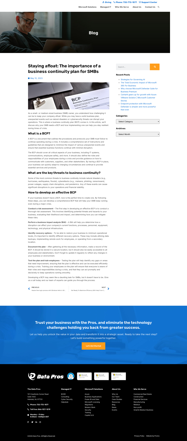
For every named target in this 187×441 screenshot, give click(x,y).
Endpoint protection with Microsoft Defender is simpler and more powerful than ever (138, 106)
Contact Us (150, 7)
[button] (159, 7)
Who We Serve (122, 7)
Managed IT (105, 7)
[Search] (155, 67)
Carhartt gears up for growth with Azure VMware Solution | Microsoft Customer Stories (138, 97)
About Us (137, 7)
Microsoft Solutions (87, 7)
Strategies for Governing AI (133, 79)
